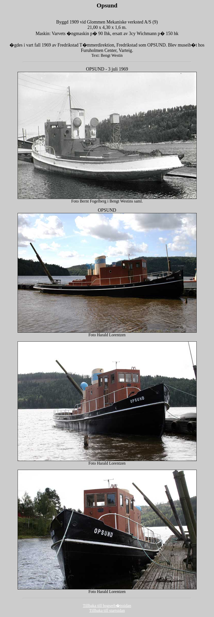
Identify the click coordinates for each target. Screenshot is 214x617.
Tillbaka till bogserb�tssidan (107, 605)
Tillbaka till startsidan (107, 610)
